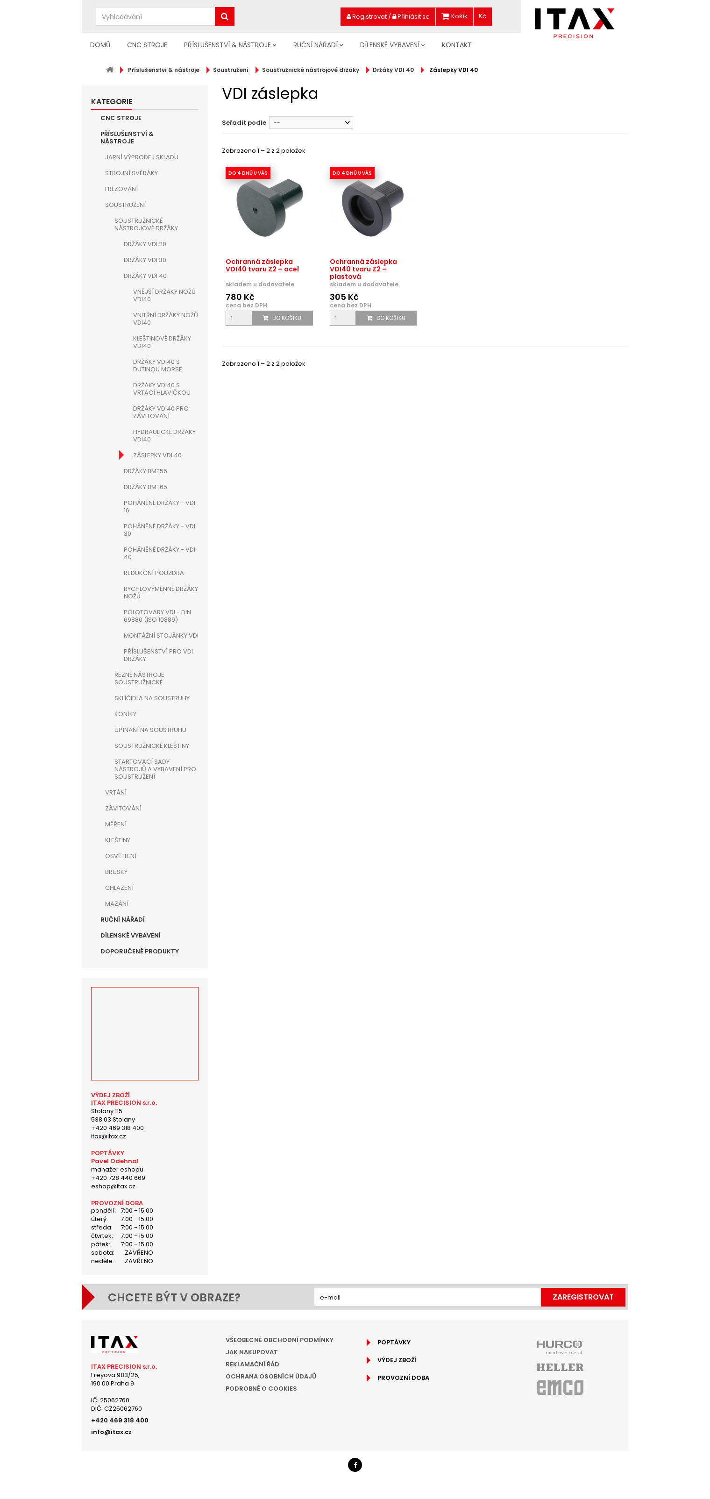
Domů (100, 45)
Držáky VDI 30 (145, 260)
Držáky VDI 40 (145, 275)
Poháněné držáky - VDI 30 (159, 530)
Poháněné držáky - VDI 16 (159, 506)
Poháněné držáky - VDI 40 (159, 553)
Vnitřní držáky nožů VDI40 (165, 319)
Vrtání (116, 792)
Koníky (125, 714)
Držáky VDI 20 (145, 244)
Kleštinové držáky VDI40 (162, 342)
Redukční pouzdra (154, 572)
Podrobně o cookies (261, 1388)
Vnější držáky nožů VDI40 (164, 295)
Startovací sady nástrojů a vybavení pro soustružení (155, 769)
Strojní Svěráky (131, 173)
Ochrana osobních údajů (271, 1376)
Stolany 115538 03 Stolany (113, 1115)
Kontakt (457, 45)
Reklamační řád (252, 1364)
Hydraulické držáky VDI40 (164, 435)
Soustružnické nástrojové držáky (146, 224)
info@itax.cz (111, 1432)
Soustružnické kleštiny (151, 745)
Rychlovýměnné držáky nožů (161, 592)
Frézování (121, 189)
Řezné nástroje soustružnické (139, 678)
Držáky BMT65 (145, 487)
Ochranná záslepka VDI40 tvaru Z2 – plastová (363, 269)
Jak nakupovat (252, 1352)
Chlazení (119, 887)
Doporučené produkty (139, 951)
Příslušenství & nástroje (227, 45)
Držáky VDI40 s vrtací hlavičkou (162, 389)
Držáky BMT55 (145, 471)
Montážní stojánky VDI (161, 635)
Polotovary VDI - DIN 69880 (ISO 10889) (157, 616)
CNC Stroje (147, 45)
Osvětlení (120, 856)
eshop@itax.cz (113, 1186)
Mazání (116, 903)
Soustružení (125, 204)
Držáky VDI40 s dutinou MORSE (157, 365)
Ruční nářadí (315, 45)
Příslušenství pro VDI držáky (158, 655)
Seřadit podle (244, 122)
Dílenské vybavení (389, 45)
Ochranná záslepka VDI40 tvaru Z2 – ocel (262, 265)
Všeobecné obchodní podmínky (280, 1340)
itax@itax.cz (108, 1136)
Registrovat (367, 16)
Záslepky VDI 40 (157, 455)
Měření (116, 824)
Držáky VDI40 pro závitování (161, 412)
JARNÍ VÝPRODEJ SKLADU (141, 157)
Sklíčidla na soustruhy (152, 698)
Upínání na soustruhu (150, 729)
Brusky (116, 871)
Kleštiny (117, 840)
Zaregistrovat (583, 1297)
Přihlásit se (411, 16)
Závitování (123, 808)
